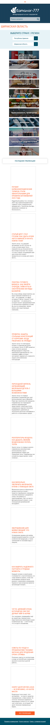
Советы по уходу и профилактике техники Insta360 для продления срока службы (22, 651)
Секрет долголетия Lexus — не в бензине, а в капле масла (23, 689)
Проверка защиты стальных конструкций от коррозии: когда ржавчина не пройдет (22, 337)
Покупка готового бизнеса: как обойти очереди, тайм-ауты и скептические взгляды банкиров (22, 286)
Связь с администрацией (38, 721)
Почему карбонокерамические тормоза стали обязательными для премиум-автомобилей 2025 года (22, 192)
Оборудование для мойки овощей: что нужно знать (20, 530)
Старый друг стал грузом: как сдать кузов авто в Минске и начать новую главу (23, 237)
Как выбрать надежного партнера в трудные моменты (22, 569)
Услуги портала (24, 721)
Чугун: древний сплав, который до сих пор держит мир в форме (22, 611)
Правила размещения (11, 721)
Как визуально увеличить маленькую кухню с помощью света (23, 484)
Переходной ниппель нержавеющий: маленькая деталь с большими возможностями (21, 388)
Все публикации (25, 713)
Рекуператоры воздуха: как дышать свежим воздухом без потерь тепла (22, 441)
